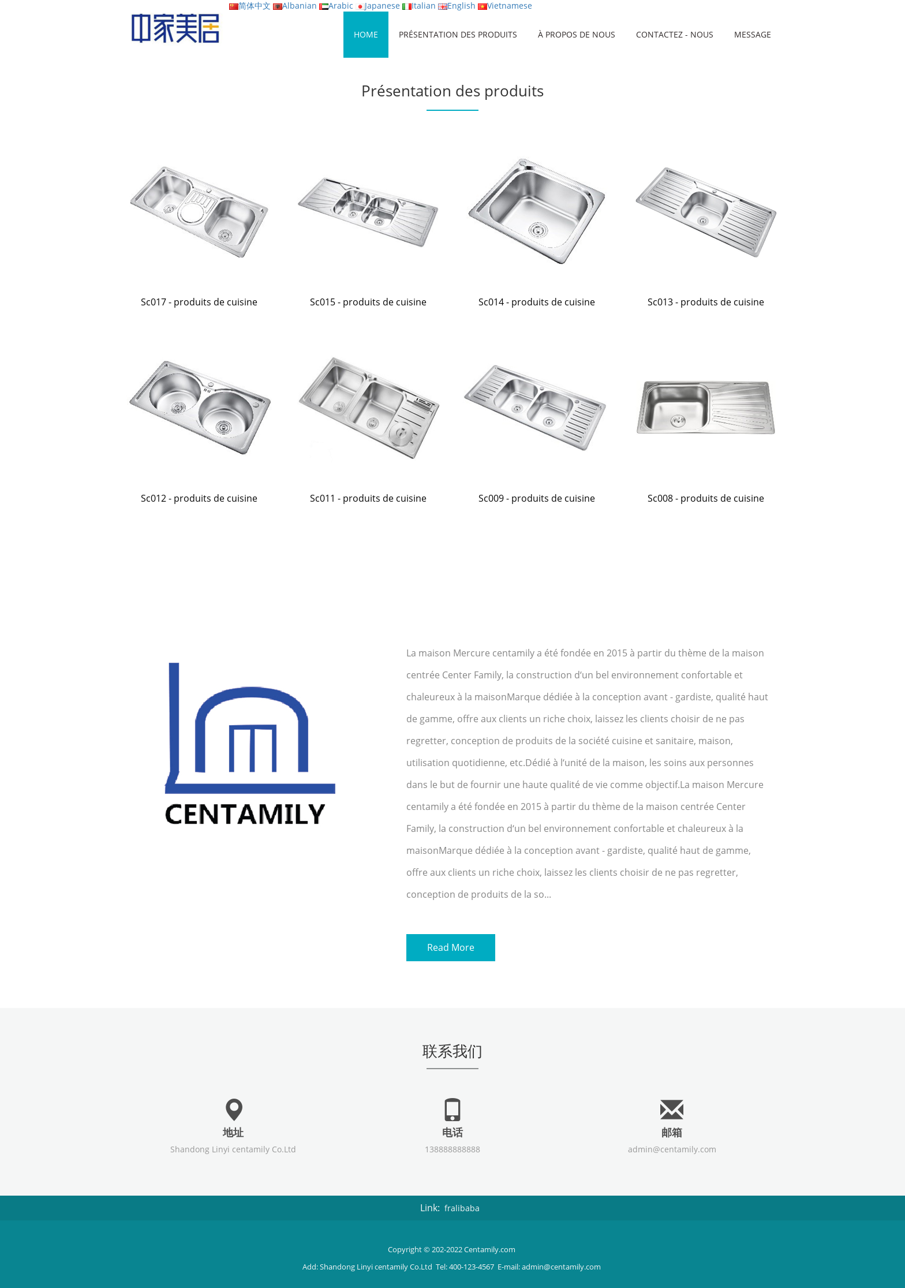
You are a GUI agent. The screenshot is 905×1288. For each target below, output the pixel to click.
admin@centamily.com (672, 1144)
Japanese (378, 5)
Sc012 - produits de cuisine (199, 498)
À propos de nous (576, 34)
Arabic (336, 5)
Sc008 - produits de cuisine (706, 498)
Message (752, 34)
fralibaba (462, 1203)
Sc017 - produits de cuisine (199, 302)
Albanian (295, 5)
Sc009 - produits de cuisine (536, 498)
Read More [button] (450, 946)
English (457, 5)
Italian (419, 5)
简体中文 (250, 5)
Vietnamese (505, 5)
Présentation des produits (458, 34)
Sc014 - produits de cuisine (536, 302)
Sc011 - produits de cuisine (368, 498)
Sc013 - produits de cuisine (706, 302)
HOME (366, 34)
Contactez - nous (674, 34)
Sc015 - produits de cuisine (368, 302)
